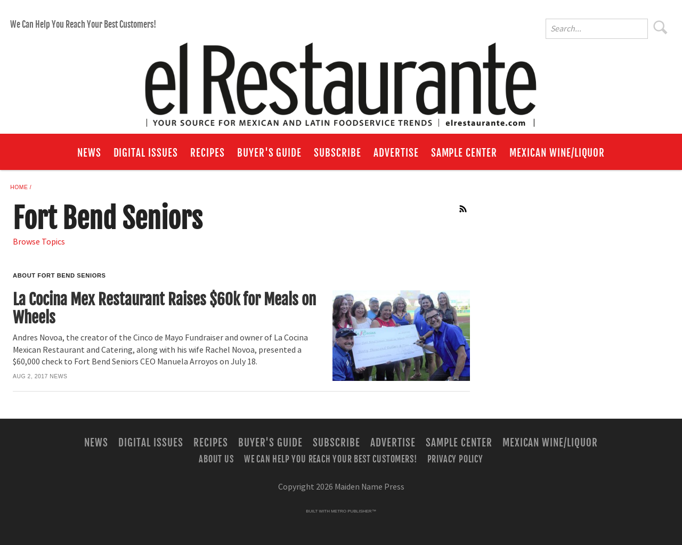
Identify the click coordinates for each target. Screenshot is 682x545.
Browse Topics (39, 242)
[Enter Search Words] (597, 29)
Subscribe (337, 153)
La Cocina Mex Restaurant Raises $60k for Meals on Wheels (164, 309)
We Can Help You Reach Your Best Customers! (83, 24)
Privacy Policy (455, 459)
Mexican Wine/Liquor (557, 153)
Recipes (207, 153)
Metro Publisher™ (353, 511)
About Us (216, 459)
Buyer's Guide (269, 153)
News (89, 153)
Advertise (396, 153)
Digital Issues (145, 153)
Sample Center (464, 153)
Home (19, 187)
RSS (463, 208)
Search (660, 27)
